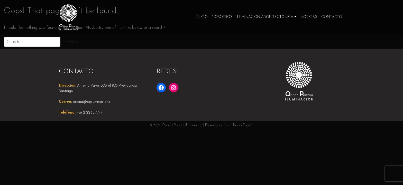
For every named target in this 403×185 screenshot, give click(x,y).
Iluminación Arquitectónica (264, 17)
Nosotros (222, 17)
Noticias (308, 17)
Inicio (202, 17)
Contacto (331, 17)
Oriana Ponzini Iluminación (182, 125)
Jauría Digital (243, 125)
